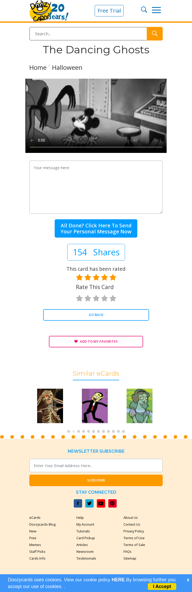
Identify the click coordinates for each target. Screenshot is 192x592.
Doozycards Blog (42, 524)
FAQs (127, 551)
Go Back (96, 314)
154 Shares (96, 252)
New (32, 531)
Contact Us (131, 524)
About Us (130, 517)
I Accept (162, 586)
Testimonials (86, 558)
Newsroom (85, 551)
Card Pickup (85, 538)
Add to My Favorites (96, 341)
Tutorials (83, 531)
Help (80, 517)
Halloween (67, 67)
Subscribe (96, 480)
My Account (85, 524)
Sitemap (129, 558)
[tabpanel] (51, 407)
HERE (118, 579)
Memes (35, 545)
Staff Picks (37, 551)
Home (38, 67)
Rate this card (95, 287)
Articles (82, 545)
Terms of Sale (134, 545)
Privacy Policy (133, 531)
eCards (35, 517)
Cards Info (37, 558)
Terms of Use (134, 538)
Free (32, 538)
